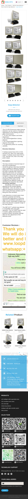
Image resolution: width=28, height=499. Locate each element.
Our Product (8, 5)
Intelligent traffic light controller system (10, 408)
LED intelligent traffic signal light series (10, 399)
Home (2, 5)
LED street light (4, 403)
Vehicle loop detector (18, 5)
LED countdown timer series (7, 401)
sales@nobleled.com (12, 359)
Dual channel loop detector (8, 7)
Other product (4, 410)
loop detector (19, 7)
